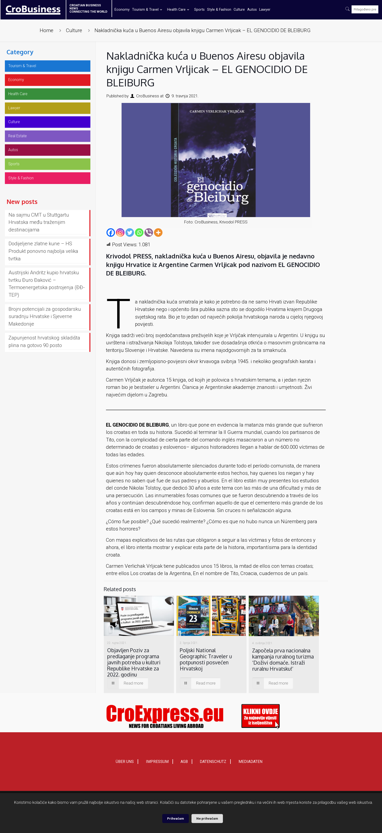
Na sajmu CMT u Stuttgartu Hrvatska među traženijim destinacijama (39, 235)
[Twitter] (129, 232)
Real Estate (20, 144)
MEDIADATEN (250, 763)
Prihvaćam (175, 818)
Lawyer (16, 113)
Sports (15, 175)
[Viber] (148, 232)
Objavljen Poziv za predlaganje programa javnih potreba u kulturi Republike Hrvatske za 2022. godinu (134, 662)
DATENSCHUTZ (213, 763)
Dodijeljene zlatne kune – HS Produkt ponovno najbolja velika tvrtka (43, 264)
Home (46, 30)
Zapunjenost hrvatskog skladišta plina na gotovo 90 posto (44, 354)
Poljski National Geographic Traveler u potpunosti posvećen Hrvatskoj (206, 659)
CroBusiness (147, 95)
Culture (74, 30)
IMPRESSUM (157, 763)
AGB (184, 763)
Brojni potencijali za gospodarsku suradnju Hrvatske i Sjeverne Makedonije (45, 329)
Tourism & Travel (26, 67)
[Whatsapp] (139, 232)
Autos (14, 159)
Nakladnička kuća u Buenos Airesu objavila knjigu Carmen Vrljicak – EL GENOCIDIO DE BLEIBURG (203, 30)
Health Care (21, 98)
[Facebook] (110, 232)
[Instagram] (120, 232)
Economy (18, 82)
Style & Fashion (25, 190)
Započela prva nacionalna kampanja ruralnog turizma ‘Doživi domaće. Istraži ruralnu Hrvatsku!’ (283, 659)
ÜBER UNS (125, 763)
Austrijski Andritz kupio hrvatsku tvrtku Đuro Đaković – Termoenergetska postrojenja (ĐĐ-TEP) (47, 297)
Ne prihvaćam (207, 818)
